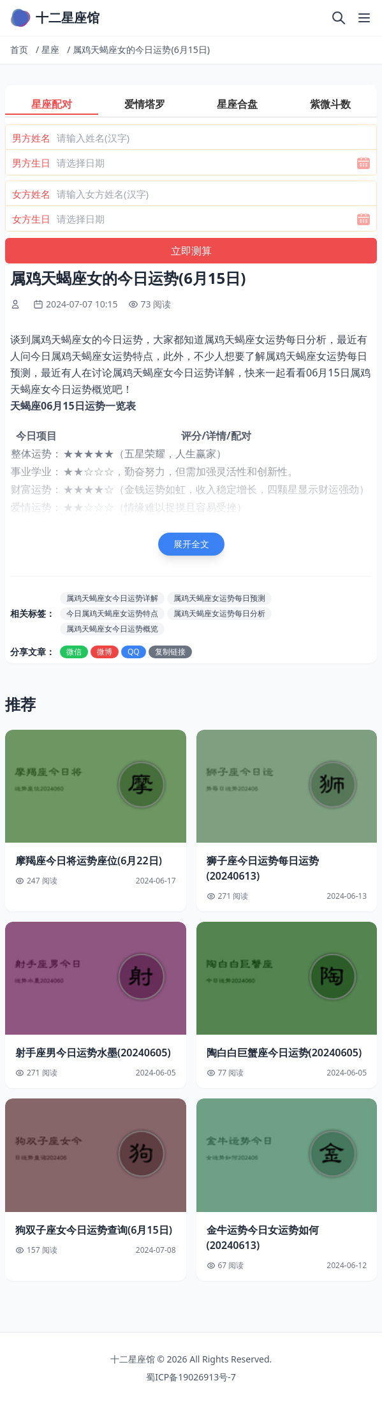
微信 (74, 651)
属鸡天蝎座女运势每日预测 (219, 598)
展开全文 (191, 544)
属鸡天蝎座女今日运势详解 (112, 598)
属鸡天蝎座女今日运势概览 (112, 628)
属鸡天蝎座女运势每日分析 (219, 613)
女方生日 (31, 218)
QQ (134, 651)
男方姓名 (31, 137)
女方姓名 (31, 194)
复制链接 (170, 651)
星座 (50, 49)
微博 (104, 651)
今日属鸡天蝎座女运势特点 (112, 613)
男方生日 (31, 162)
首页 (19, 49)
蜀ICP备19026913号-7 (191, 1377)
